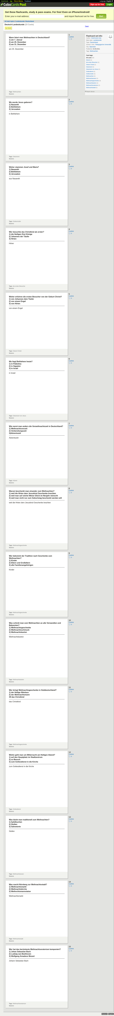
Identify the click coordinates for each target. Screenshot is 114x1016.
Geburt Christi (90, 64)
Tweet (87, 26)
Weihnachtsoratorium (92, 85)
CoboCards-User (96, 38)
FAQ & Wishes (18, 1)
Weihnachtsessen (91, 78)
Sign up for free (97, 4)
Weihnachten (94, 51)
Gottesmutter (90, 73)
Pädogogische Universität (103, 44)
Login (109, 4)
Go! (101, 16)
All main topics (9, 21)
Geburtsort (89, 67)
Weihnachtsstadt (90, 87)
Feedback (28, 1)
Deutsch (104, 1014)
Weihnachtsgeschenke (92, 80)
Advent (88, 60)
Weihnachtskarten (91, 83)
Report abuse (90, 91)
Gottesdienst (89, 71)
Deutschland (30, 21)
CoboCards (4, 1)
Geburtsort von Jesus (92, 69)
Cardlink (71, 37)
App (11, 1)
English (110, 1)
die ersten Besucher (91, 62)
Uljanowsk (92, 47)
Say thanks (8, 28)
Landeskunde (20, 21)
